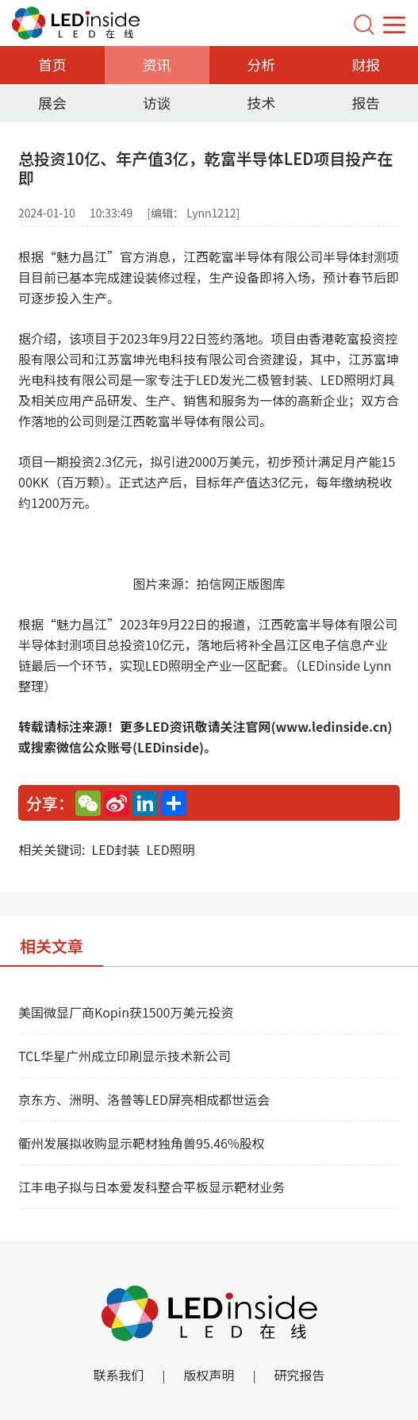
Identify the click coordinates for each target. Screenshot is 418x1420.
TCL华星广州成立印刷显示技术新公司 (124, 1055)
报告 (365, 102)
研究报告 (299, 1374)
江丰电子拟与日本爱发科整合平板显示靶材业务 (151, 1186)
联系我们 (118, 1374)
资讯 (157, 64)
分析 (261, 64)
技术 (261, 102)
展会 (52, 102)
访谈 (157, 102)
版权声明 (208, 1374)
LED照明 (171, 849)
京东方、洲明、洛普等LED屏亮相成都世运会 (144, 1099)
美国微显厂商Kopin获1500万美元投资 (125, 1012)
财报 (365, 64)
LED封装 (115, 849)
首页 (52, 64)
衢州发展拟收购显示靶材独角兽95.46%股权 (141, 1143)
